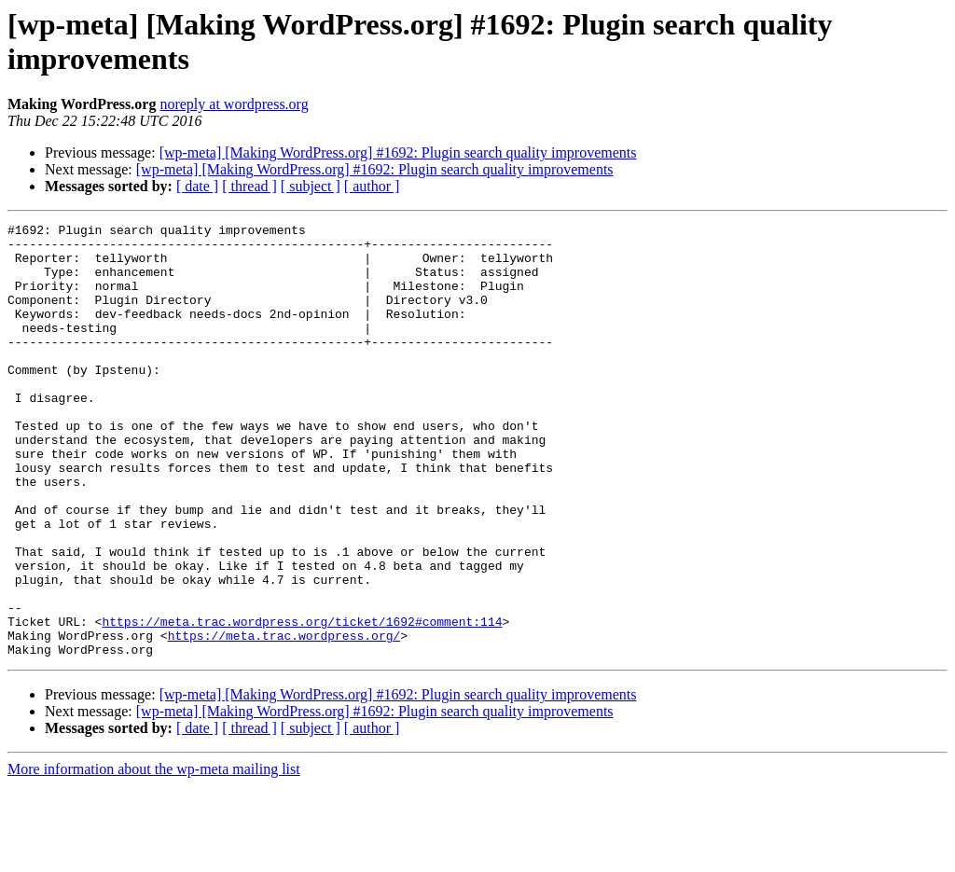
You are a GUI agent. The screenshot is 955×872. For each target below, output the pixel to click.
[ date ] (197, 186)
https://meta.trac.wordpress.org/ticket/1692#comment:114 (302, 702)
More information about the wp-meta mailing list (153, 856)
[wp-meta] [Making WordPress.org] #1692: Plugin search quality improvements (398, 152)
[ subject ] (310, 186)
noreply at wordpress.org (233, 104)
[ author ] (372, 186)
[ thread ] (249, 186)
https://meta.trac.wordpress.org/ (284, 719)
